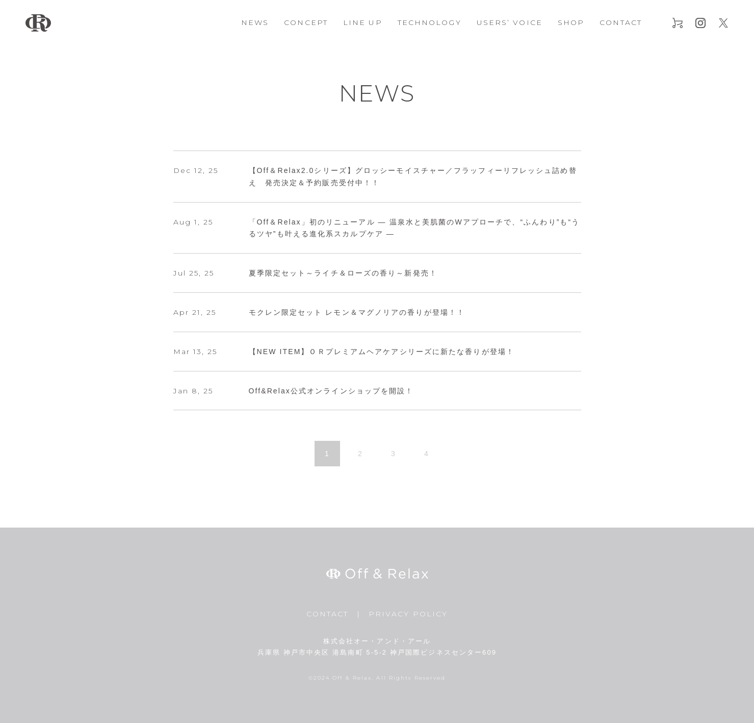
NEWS (255, 22)
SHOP (571, 22)
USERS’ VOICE (509, 22)
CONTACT (621, 22)
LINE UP (362, 22)
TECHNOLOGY (429, 22)
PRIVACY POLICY (408, 613)
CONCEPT (306, 22)
